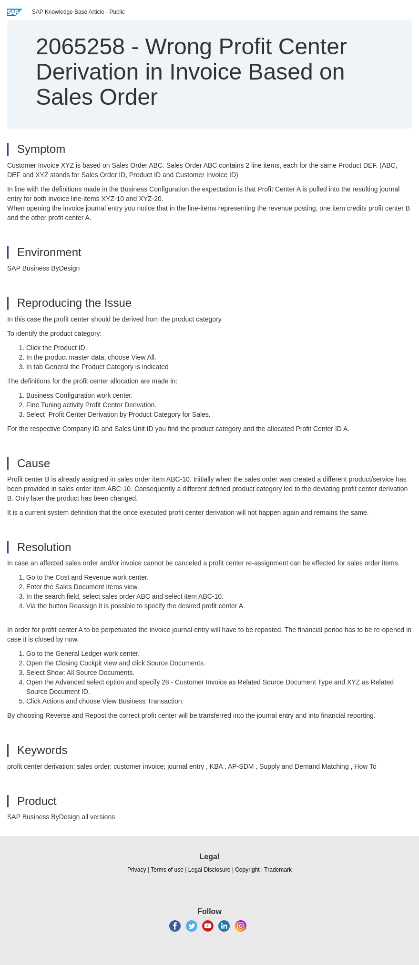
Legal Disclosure (209, 869)
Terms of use (167, 869)
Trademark (278, 869)
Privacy (136, 869)
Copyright (247, 869)
